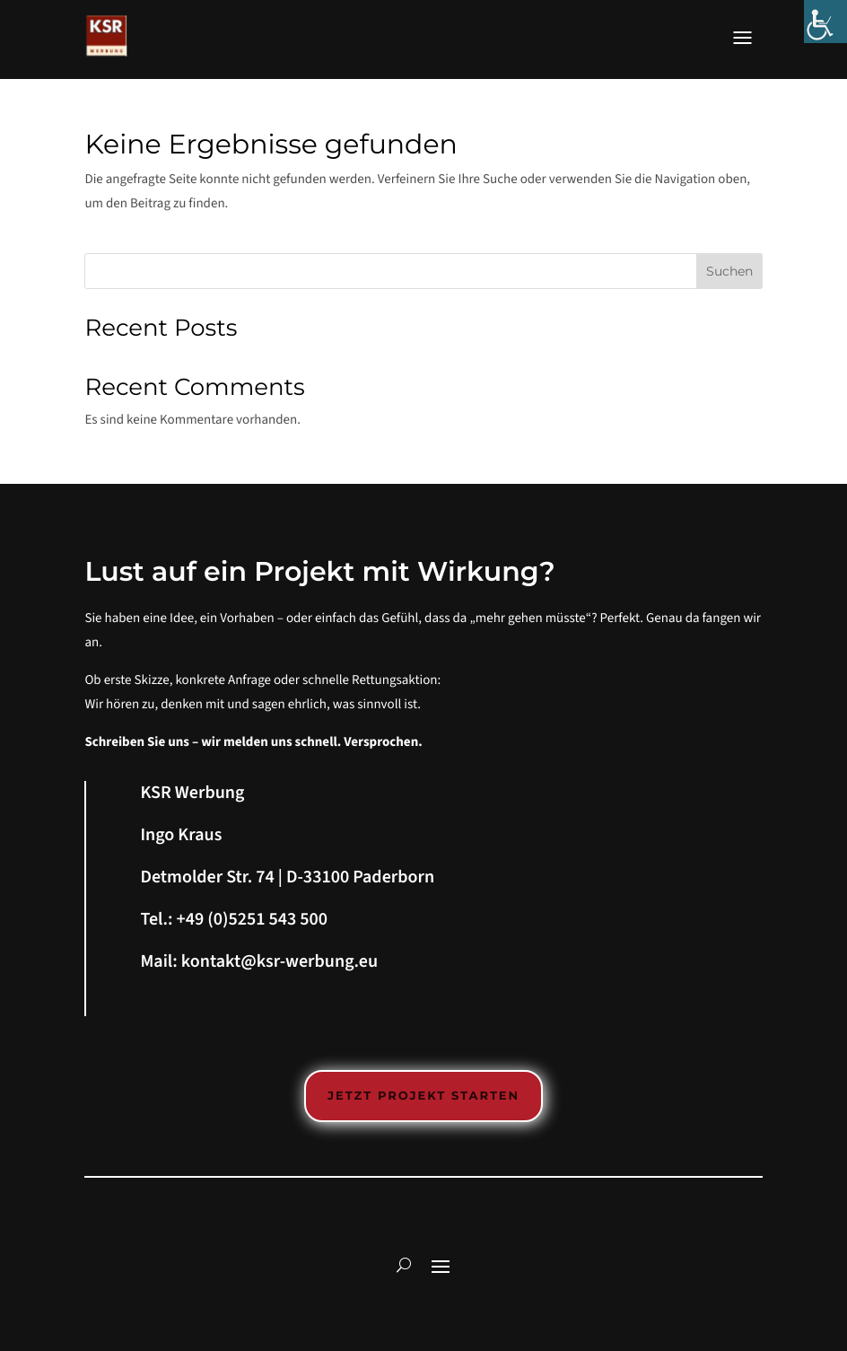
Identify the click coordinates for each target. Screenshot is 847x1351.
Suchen (729, 271)
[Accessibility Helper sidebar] (825, 21)
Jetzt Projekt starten (423, 1096)
